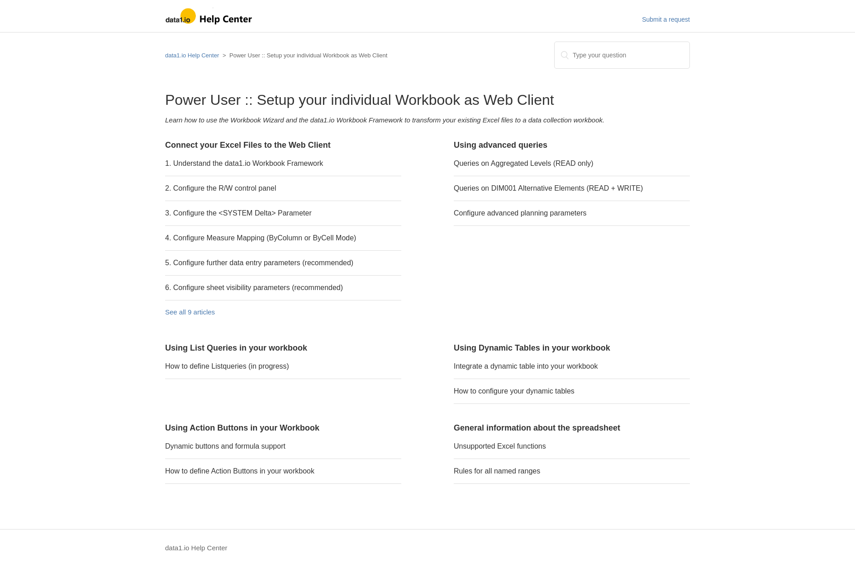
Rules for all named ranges (497, 471)
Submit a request (666, 19)
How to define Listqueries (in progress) (227, 366)
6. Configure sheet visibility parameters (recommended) (254, 287)
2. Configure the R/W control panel (220, 188)
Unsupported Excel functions (500, 446)
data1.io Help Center (192, 55)
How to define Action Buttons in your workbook (239, 471)
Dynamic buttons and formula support (225, 446)
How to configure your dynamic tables (514, 391)
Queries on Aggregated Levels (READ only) (524, 163)
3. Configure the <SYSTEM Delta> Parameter (238, 213)
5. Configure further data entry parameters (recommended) (259, 263)
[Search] (622, 55)
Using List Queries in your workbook (236, 347)
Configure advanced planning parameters (520, 213)
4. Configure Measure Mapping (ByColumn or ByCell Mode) (260, 238)
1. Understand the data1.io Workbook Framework (244, 163)
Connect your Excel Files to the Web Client (248, 145)
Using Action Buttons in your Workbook (242, 427)
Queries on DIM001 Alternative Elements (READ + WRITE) (548, 188)
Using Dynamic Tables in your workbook (532, 347)
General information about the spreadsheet (537, 427)
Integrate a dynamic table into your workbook (526, 366)
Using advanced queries (500, 145)
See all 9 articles (190, 312)
